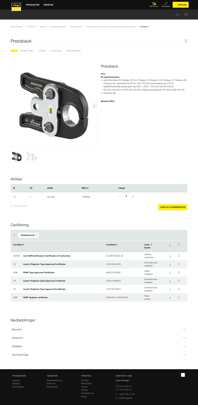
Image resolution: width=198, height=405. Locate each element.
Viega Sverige (16, 26)
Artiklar (42, 50)
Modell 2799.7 (27, 50)
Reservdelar (18, 386)
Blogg (84, 396)
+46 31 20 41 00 (125, 394)
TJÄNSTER (52, 376)
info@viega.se (124, 398)
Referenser (86, 383)
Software (51, 383)
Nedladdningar (74, 50)
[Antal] (126, 196)
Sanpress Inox (76, 26)
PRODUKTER (19, 376)
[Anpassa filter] (28, 235)
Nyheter (16, 380)
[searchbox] (97, 14)
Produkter (31, 26)
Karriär (84, 386)
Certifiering (56, 50)
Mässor (84, 390)
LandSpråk (147, 246)
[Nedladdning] (170, 244)
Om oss (84, 380)
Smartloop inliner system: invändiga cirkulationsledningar (111, 26)
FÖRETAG (86, 376)
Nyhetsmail (52, 386)
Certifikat (17, 244)
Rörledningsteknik (58, 26)
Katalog (43, 26)
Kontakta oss (87, 393)
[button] (99, 329)
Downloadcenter (55, 380)
